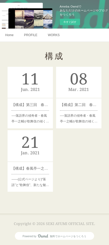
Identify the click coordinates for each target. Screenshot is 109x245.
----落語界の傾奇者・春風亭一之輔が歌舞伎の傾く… (30, 118)
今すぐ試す (69, 22)
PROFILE (30, 35)
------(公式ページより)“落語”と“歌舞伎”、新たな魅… (30, 182)
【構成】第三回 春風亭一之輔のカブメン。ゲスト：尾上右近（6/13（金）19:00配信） (30, 105)
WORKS (53, 35)
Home (9, 35)
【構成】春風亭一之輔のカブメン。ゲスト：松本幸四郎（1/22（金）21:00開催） (30, 168)
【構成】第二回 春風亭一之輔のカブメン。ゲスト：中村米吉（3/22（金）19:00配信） (79, 105)
